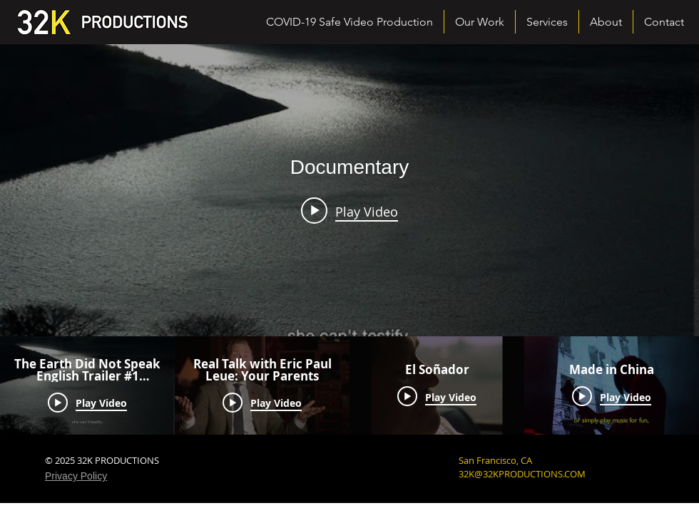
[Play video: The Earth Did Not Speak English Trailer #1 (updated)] (349, 211)
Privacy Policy (76, 476)
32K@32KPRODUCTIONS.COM (522, 473)
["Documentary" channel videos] (349, 385)
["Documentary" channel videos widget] (349, 239)
